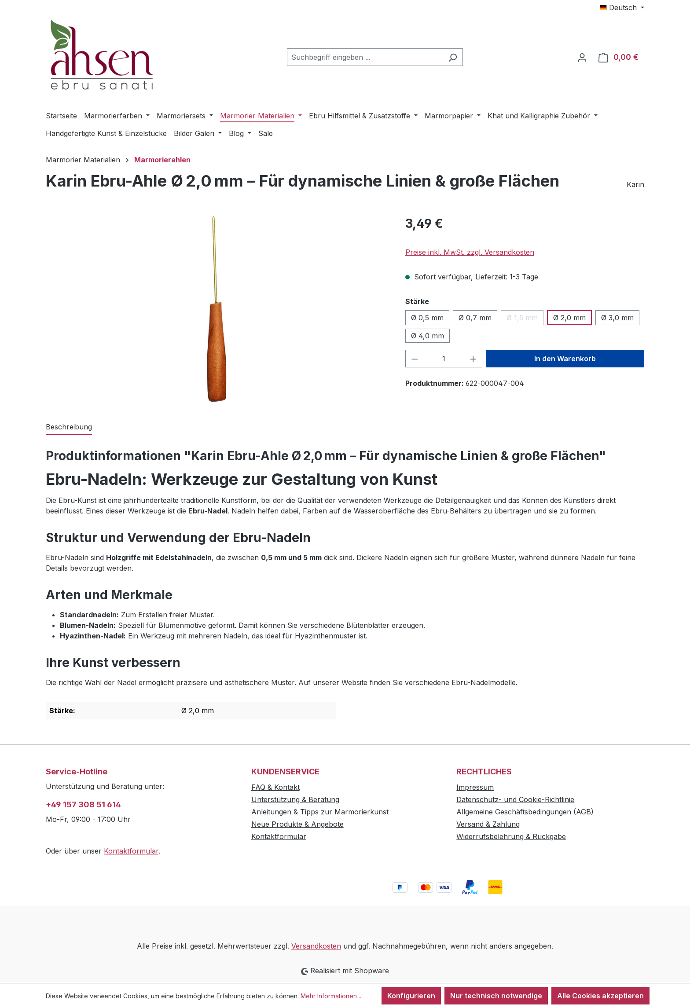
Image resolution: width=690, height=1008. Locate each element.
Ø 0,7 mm (475, 317)
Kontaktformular (131, 851)
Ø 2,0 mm (569, 317)
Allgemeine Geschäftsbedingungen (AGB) (525, 811)
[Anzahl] (444, 358)
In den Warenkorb (565, 358)
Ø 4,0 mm (427, 335)
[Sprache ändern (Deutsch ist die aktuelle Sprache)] (622, 7)
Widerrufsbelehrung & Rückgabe (511, 836)
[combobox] (365, 57)
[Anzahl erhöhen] (473, 358)
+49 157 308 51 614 (83, 804)
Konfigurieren (411, 995)
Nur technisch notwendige (496, 995)
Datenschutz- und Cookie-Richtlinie (515, 799)
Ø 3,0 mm (617, 317)
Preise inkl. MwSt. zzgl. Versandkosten (469, 252)
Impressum (475, 787)
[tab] (69, 427)
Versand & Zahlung (488, 824)
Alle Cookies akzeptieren (600, 995)
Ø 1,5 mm (524, 319)
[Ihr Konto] (582, 57)
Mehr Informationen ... (332, 996)
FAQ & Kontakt (275, 787)
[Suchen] (452, 57)
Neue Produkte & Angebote (297, 824)
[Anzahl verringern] (414, 358)
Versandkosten (316, 946)
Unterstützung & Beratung (295, 799)
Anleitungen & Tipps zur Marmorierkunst (320, 811)
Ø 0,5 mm (427, 317)
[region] (216, 308)
